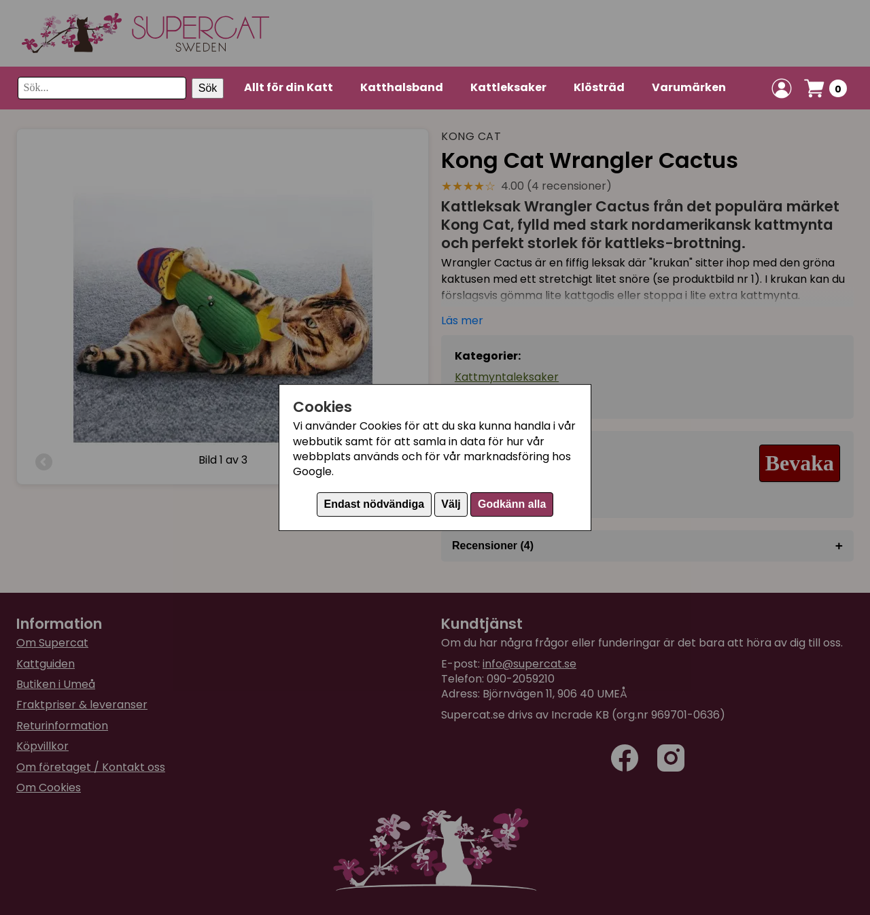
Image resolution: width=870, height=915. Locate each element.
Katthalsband (401, 87)
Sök (208, 88)
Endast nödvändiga (374, 504)
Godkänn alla (512, 504)
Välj (450, 504)
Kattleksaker (508, 87)
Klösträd (599, 87)
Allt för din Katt (288, 87)
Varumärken (689, 87)
